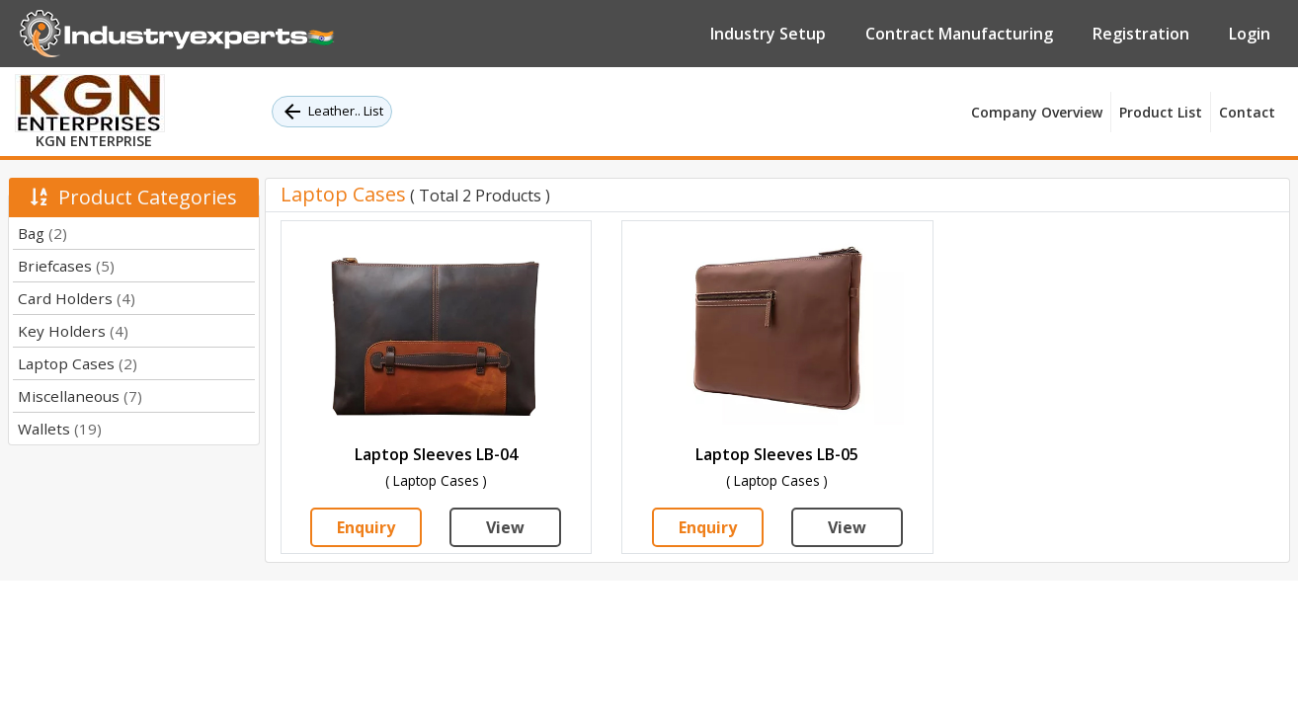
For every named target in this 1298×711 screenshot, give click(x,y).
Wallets (60, 428)
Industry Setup (768, 33)
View (505, 527)
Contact (1247, 112)
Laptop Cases (77, 363)
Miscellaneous (80, 396)
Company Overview (1036, 112)
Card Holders (76, 298)
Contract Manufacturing (959, 33)
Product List (1160, 112)
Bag (42, 233)
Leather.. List (332, 111)
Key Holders (73, 331)
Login (1249, 33)
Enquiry (366, 527)
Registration (1141, 33)
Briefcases (66, 266)
